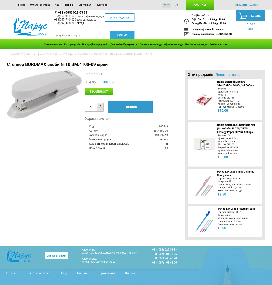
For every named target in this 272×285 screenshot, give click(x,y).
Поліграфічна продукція (95, 44)
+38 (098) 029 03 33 (73, 12)
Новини (69, 4)
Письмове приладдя (151, 44)
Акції (57, 4)
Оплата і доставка (40, 4)
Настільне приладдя (196, 44)
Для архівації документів (124, 44)
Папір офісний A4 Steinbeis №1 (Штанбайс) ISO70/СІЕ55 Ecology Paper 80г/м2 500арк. (236, 128)
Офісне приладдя (173, 44)
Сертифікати (85, 4)
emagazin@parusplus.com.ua (208, 29)
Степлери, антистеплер (76, 54)
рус (176, 5)
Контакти (102, 4)
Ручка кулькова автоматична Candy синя (235, 173)
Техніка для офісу (219, 44)
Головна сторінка (21, 54)
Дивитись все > (228, 74)
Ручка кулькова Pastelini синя (237, 208)
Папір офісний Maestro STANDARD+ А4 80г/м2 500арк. (236, 83)
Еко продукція (72, 44)
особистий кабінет (246, 4)
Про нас (20, 4)
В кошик (130, 107)
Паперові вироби (53, 44)
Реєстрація (200, 4)
